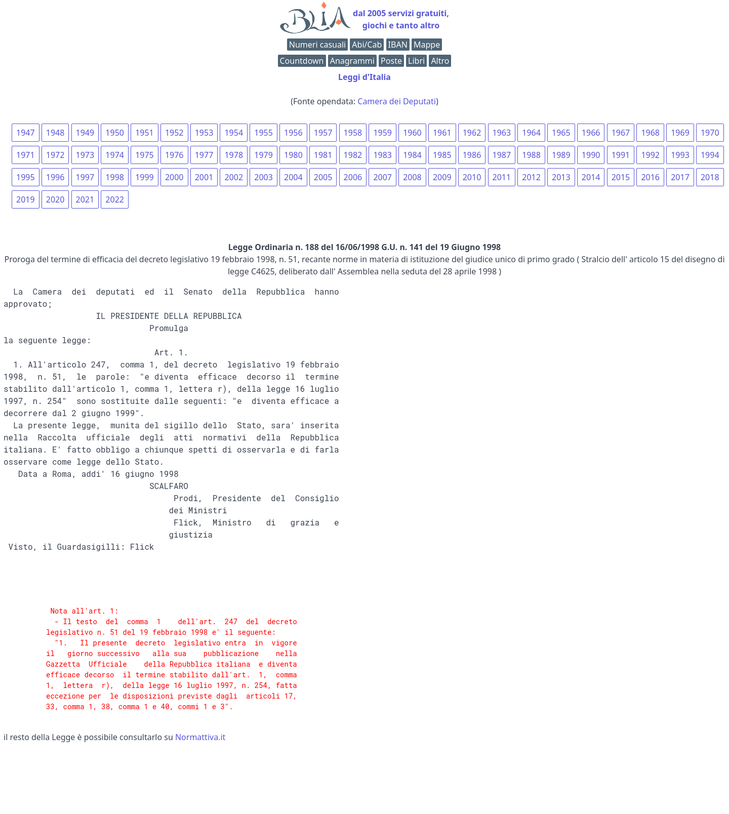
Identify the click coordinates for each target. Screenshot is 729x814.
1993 (680, 154)
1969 (680, 132)
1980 (293, 154)
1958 (353, 132)
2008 (412, 177)
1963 (502, 132)
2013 (561, 177)
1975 (144, 154)
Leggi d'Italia (364, 77)
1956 (293, 132)
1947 (25, 132)
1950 (114, 132)
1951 (144, 132)
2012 (531, 177)
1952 (174, 132)
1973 (85, 154)
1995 (25, 177)
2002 (233, 177)
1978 (233, 154)
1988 (531, 154)
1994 (710, 154)
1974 (114, 154)
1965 (561, 132)
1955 (263, 132)
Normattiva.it (200, 737)
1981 (323, 154)
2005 (323, 177)
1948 (55, 132)
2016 (650, 177)
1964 (531, 132)
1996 (55, 177)
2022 (114, 199)
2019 (25, 199)
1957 (323, 132)
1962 (472, 132)
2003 (263, 177)
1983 (382, 154)
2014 (591, 177)
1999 (144, 177)
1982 (353, 154)
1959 (382, 132)
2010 (472, 177)
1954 (233, 132)
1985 (442, 154)
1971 (25, 154)
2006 (353, 177)
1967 (621, 132)
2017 (680, 177)
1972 (55, 154)
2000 (174, 177)
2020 (55, 199)
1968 (650, 132)
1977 (204, 154)
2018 (710, 177)
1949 (85, 132)
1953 (204, 132)
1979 (263, 154)
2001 (204, 177)
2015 (621, 177)
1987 (502, 154)
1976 (174, 154)
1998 (114, 177)
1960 (412, 132)
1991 (621, 154)
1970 (710, 132)
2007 (382, 177)
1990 (591, 154)
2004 (293, 177)
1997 (85, 177)
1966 (591, 132)
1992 (650, 154)
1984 (412, 154)
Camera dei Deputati (396, 101)
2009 (442, 177)
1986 (472, 154)
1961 (442, 132)
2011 (502, 177)
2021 (85, 199)
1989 (561, 154)
